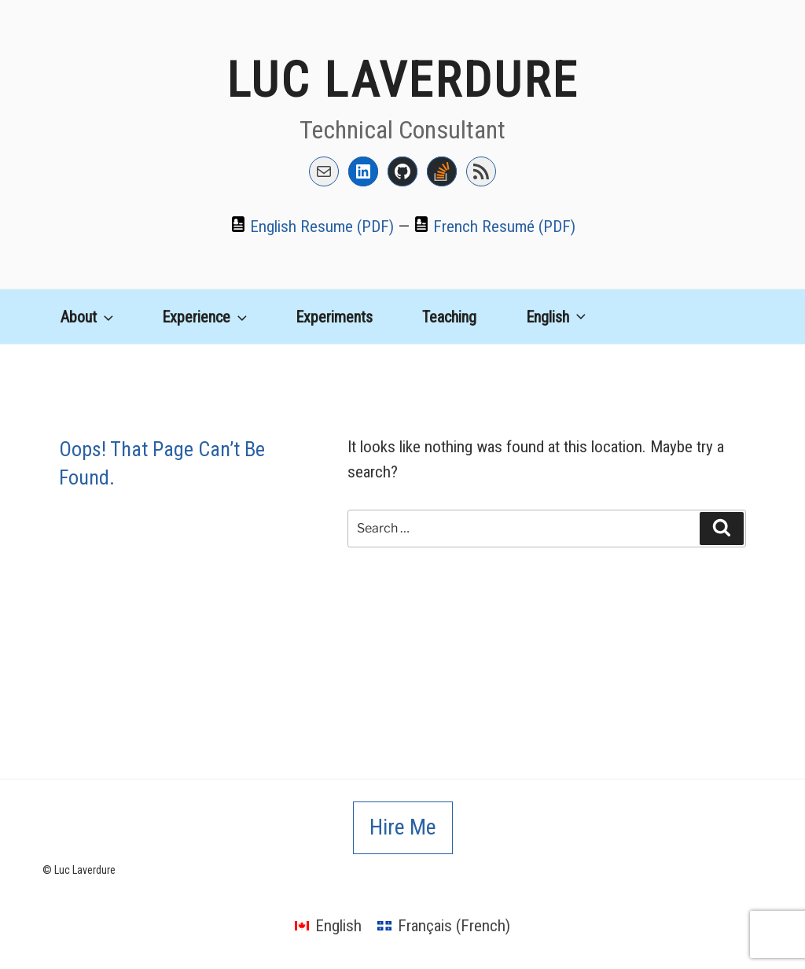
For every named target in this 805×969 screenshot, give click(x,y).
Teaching (449, 317)
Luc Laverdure (402, 80)
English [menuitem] (338, 925)
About (88, 317)
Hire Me (402, 827)
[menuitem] (551, 312)
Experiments (334, 317)
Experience (206, 317)
